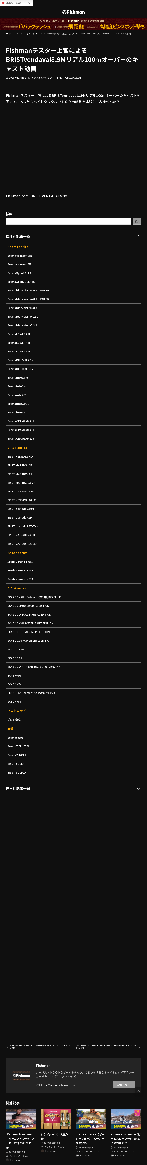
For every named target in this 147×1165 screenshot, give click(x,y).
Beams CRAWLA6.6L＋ (21, 421)
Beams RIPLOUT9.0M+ (21, 369)
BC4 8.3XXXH (15, 684)
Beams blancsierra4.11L (23, 316)
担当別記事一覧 (18, 788)
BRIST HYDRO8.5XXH (21, 456)
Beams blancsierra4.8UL (23, 308)
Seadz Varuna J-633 (20, 579)
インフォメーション (41, 77)
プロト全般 (14, 719)
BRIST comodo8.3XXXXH (23, 526)
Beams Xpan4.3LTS (19, 273)
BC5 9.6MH (14, 701)
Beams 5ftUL (15, 737)
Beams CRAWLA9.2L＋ (21, 438)
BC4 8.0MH (14, 675)
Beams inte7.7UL (18, 395)
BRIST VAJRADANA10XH (23, 535)
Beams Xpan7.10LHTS (21, 282)
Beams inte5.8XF (18, 377)
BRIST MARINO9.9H (20, 474)
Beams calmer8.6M (19, 264)
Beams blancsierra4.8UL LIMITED (29, 299)
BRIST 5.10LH (16, 764)
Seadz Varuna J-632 (20, 570)
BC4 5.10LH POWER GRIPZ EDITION (30, 614)
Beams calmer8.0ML (20, 255)
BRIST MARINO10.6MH (22, 482)
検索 (9, 213)
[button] (139, 1091)
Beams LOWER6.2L (19, 334)
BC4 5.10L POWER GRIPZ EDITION (29, 606)
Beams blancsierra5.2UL (23, 325)
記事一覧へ (124, 1085)
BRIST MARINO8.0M (20, 465)
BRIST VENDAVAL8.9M (69, 77)
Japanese (11, 2)
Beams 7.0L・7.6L (18, 746)
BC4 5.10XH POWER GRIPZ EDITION (30, 640)
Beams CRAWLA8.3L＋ (21, 430)
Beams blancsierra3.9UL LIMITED (29, 290)
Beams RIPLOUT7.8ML (21, 360)
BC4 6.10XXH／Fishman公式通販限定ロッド (34, 667)
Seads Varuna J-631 (20, 561)
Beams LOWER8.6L (19, 351)
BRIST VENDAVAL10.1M (22, 500)
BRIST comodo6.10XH (21, 509)
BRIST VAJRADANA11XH (23, 543)
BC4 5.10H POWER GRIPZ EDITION (29, 632)
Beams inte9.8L (17, 412)
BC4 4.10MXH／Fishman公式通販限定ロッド (35, 597)
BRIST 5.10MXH (17, 772)
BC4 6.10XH (14, 658)
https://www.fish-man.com (58, 1085)
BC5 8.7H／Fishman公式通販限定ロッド (32, 693)
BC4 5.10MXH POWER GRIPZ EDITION (31, 623)
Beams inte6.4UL (18, 386)
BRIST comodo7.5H (20, 517)
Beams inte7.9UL (18, 404)
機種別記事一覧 (18, 236)
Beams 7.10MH (16, 755)
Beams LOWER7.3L (19, 343)
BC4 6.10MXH (15, 649)
